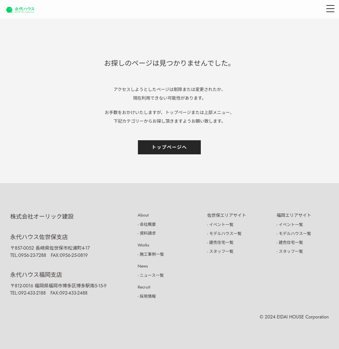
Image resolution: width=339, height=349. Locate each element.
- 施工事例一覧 (151, 254)
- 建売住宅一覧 (220, 242)
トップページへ (169, 147)
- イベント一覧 (220, 224)
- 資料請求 (147, 233)
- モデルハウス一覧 (224, 233)
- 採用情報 (147, 296)
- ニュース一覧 (151, 275)
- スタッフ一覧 (220, 251)
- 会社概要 (147, 224)
